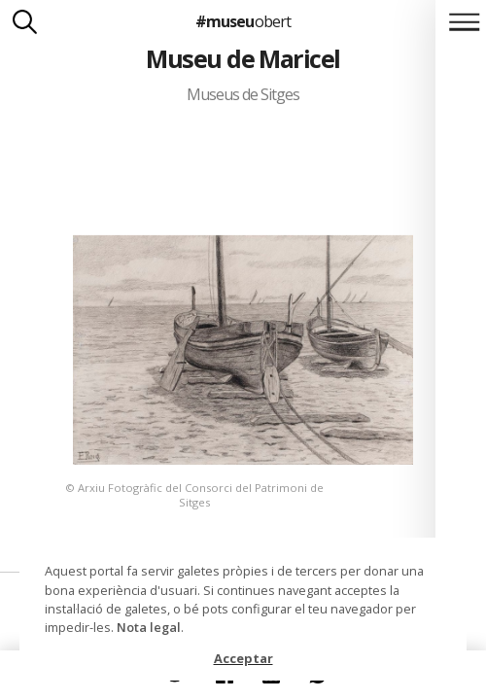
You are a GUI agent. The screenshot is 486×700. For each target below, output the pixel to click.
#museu (242, 21)
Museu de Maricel (243, 58)
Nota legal (149, 627)
